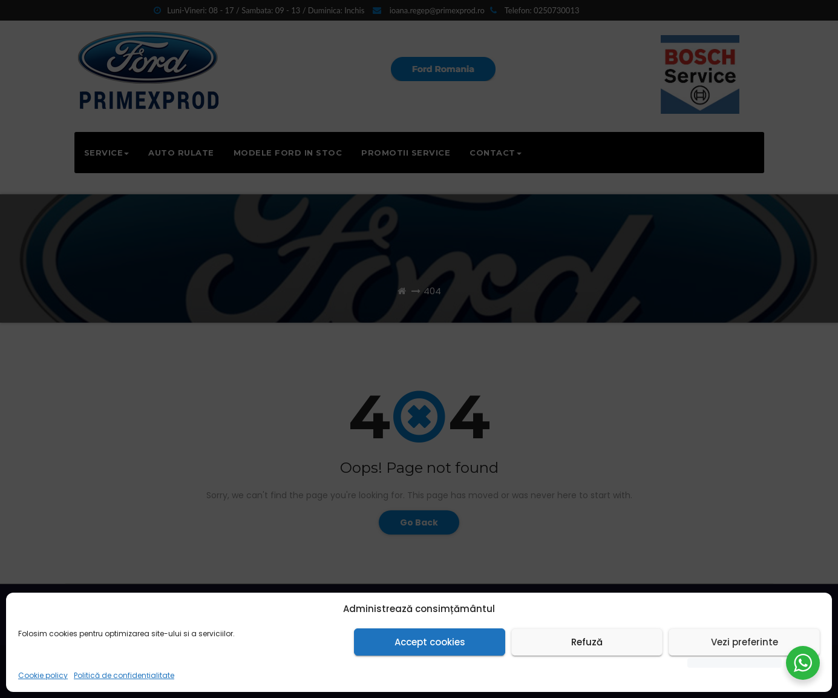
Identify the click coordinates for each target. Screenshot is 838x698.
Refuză (587, 642)
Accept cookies (429, 642)
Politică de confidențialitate (124, 675)
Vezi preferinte (744, 642)
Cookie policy (43, 675)
